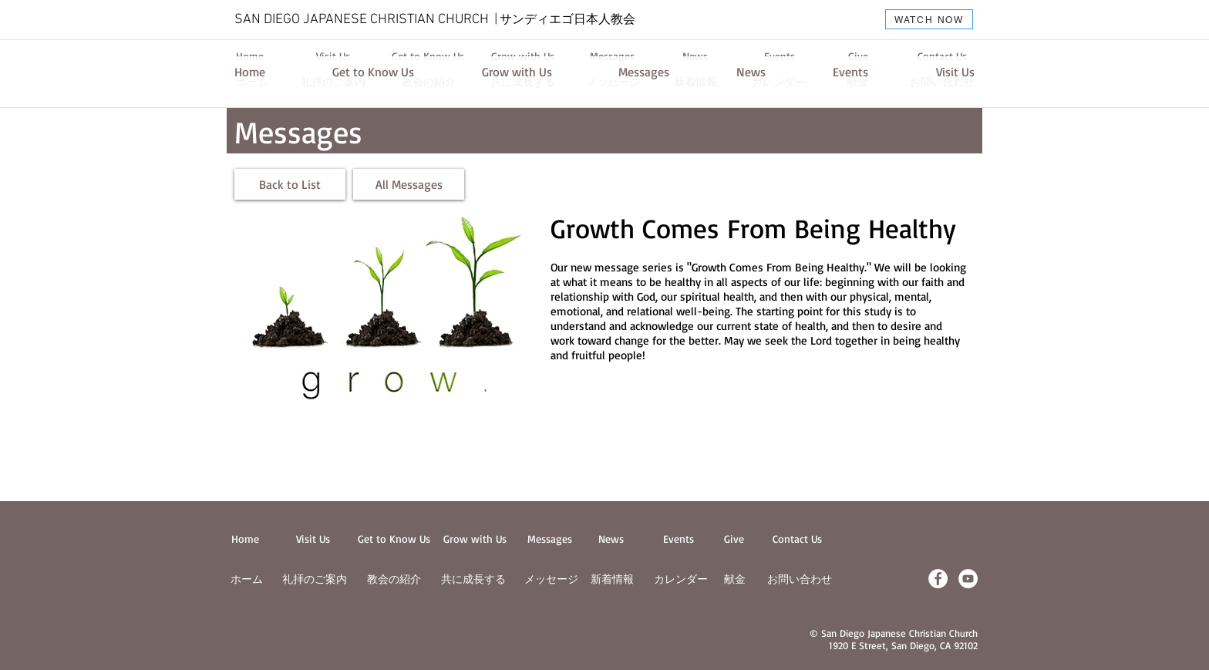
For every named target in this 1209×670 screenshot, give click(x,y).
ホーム (247, 578)
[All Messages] (408, 184)
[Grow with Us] (516, 72)
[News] (751, 72)
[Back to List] (289, 184)
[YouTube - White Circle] (968, 578)
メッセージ (551, 578)
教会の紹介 (394, 578)
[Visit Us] (955, 72)
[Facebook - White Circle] (938, 578)
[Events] (850, 72)
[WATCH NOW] (929, 19)
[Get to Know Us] (373, 72)
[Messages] (644, 72)
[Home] (250, 72)
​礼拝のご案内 (314, 578)
